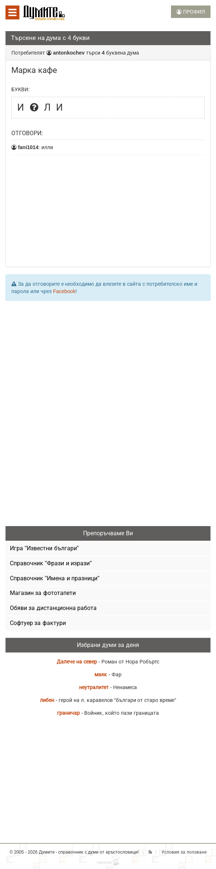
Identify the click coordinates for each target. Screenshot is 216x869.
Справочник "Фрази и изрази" (51, 563)
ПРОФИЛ (190, 12)
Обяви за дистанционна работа (53, 608)
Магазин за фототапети (43, 593)
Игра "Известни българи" (44, 548)
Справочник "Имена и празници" (55, 578)
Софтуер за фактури (38, 623)
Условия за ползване (183, 852)
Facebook (64, 291)
